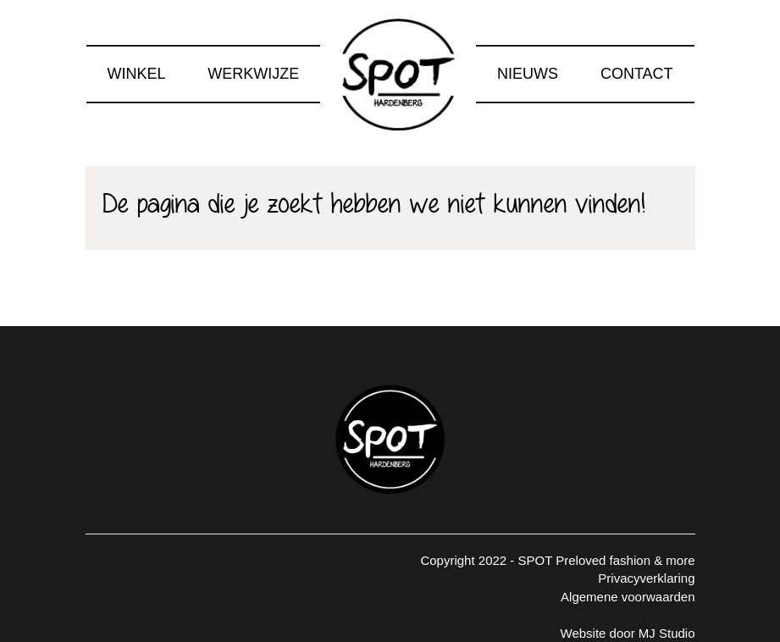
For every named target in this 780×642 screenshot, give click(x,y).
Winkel (136, 73)
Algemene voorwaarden (627, 596)
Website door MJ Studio (628, 633)
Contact (636, 73)
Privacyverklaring (646, 578)
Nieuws (527, 73)
